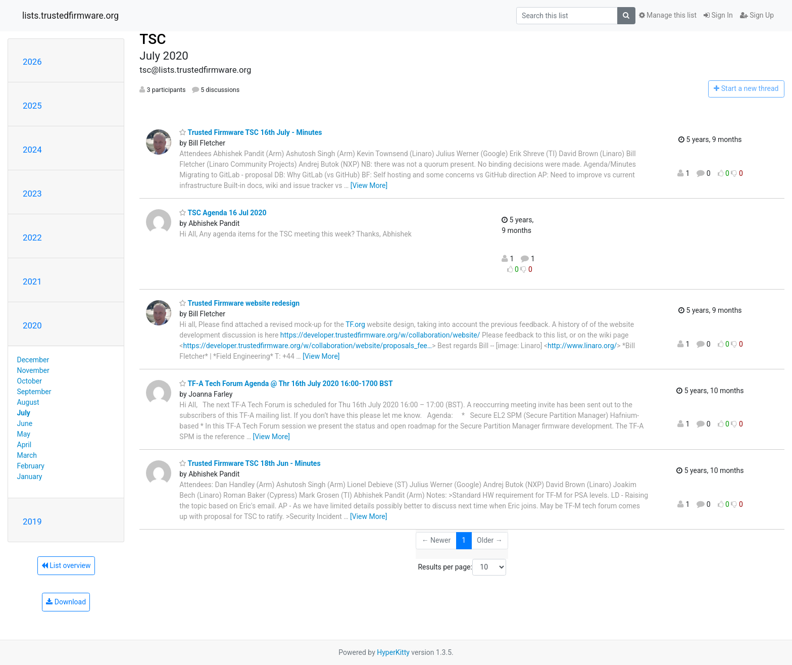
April (24, 445)
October (29, 381)
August (28, 402)
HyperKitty (393, 652)
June (25, 423)
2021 (32, 281)
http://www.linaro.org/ (582, 346)
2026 (32, 62)
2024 (32, 150)
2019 (32, 521)
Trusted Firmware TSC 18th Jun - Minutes (249, 463)
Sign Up (757, 15)
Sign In (718, 15)
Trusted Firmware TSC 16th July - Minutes (250, 132)
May (23, 434)
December (33, 360)
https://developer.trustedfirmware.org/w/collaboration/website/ (380, 335)
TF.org (355, 324)
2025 (32, 106)
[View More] (369, 185)
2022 (32, 237)
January (29, 476)
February (30, 466)
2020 (32, 325)
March (27, 455)
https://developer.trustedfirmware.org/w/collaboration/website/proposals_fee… (307, 346)
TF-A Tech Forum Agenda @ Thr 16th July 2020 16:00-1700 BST (285, 383)
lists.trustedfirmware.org (70, 16)
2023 (32, 193)
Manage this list (668, 15)
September (34, 392)
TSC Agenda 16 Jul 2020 (222, 213)
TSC (152, 39)
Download (66, 602)
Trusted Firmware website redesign (239, 303)
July (23, 413)
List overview (66, 565)
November (33, 370)
